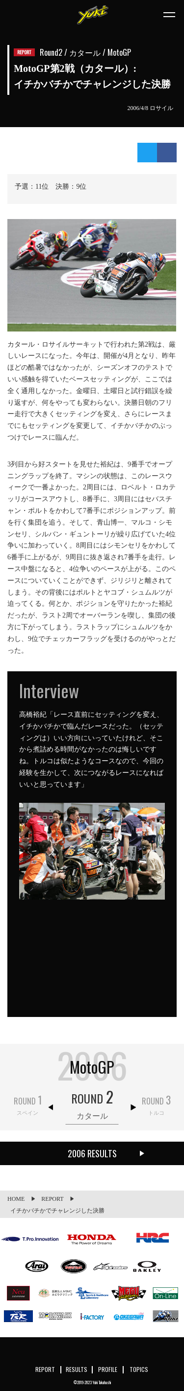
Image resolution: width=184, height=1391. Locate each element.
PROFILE (107, 1369)
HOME (16, 1198)
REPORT (45, 1369)
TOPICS (139, 1369)
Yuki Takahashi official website (92, 14)
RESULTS (76, 1369)
